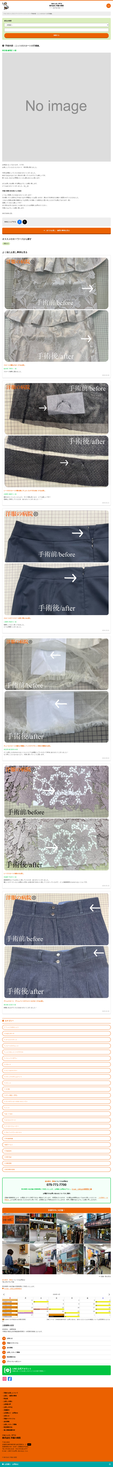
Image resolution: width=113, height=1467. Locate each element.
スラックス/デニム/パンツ (13, 1077)
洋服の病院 (6, 13)
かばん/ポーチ (9, 1033)
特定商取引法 (11, 1357)
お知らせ (10, 1338)
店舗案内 (6, 1410)
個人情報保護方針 (9, 1430)
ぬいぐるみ (8, 1114)
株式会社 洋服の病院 (56, 6)
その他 (7, 1089)
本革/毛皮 (8, 1157)
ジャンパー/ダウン (11, 1058)
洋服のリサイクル (12, 1343)
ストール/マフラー (11, 1070)
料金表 (6, 1398)
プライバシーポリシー (14, 1361)
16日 (28, 13)
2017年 (20, 13)
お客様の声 (14, 13)
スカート (8, 1064)
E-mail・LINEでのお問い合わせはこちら (15, 1451)
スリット (8, 1083)
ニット (7, 1107)
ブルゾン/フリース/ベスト (13, 1132)
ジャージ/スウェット (12, 1046)
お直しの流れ (8, 1401)
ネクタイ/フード (10, 1120)
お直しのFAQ (8, 1407)
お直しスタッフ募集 (13, 1352)
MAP (29, 1444)
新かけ (6, 243)
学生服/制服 (9, 1138)
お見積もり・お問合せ (11, 1413)
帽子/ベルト (9, 1145)
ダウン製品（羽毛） (11, 1095)
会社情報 (10, 1347)
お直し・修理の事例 (10, 1396)
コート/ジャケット (11, 1039)
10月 (25, 13)
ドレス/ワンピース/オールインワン (16, 1101)
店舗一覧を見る (106, 1276)
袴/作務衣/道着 (10, 1169)
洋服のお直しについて (11, 1393)
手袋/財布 (8, 1151)
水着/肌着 (8, 1163)
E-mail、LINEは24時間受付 (13, 1288)
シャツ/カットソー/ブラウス (14, 1052)
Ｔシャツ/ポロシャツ (12, 1027)
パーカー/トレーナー (12, 1126)
